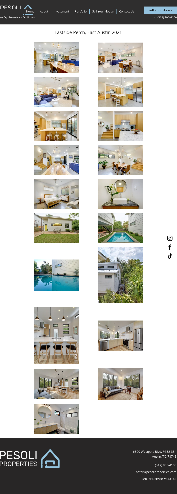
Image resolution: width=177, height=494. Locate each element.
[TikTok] (169, 255)
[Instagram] (169, 238)
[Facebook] (169, 247)
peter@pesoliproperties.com (156, 472)
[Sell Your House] (160, 10)
